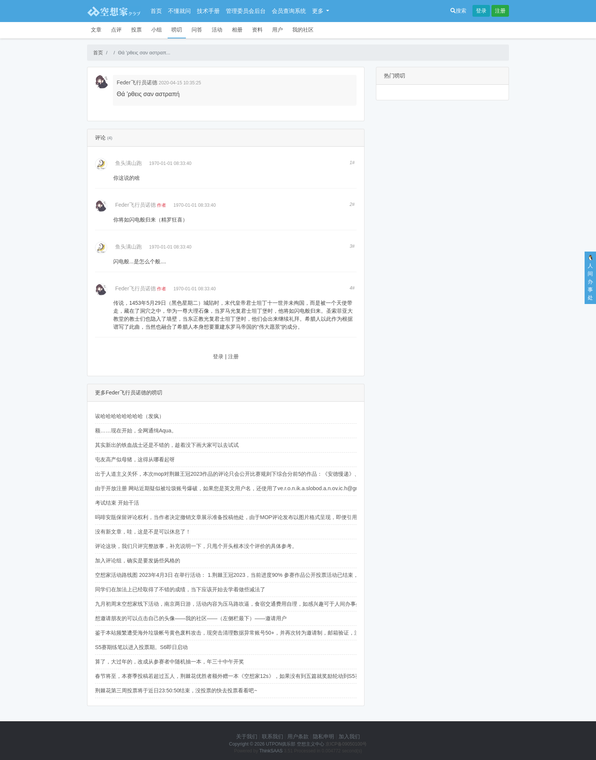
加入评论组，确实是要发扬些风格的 (137, 560)
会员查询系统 (289, 11)
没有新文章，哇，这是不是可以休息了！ (143, 532)
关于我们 (246, 736)
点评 (116, 30)
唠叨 (176, 30)
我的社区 (303, 30)
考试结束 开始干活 (117, 503)
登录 (481, 11)
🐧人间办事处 (590, 278)
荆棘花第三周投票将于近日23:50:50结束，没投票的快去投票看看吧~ (176, 690)
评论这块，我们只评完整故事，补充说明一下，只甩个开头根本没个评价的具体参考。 (196, 546)
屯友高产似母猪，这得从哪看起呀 (135, 459)
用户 (277, 30)
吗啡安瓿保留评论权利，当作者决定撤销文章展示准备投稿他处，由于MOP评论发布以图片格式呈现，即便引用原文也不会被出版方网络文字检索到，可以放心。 (284, 517)
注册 (500, 11)
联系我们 (272, 736)
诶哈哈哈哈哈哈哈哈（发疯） (129, 416)
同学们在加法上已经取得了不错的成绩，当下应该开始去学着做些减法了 (180, 589)
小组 (156, 30)
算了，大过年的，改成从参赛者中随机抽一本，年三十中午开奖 (169, 662)
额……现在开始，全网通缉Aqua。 (136, 431)
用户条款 (298, 736)
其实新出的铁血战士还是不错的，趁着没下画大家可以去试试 (167, 445)
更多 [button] (318, 11)
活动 (217, 30)
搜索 (458, 11)
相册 (237, 30)
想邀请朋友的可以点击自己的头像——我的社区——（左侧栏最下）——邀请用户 (191, 618)
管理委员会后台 (246, 11)
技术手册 (208, 11)
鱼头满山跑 (128, 163)
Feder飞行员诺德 (137, 82)
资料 (257, 30)
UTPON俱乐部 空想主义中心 (295, 744)
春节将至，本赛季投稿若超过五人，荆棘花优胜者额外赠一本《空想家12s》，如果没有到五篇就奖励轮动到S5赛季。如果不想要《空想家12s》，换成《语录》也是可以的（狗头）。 (309, 676)
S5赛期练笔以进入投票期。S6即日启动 (141, 647)
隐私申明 (323, 736)
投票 (136, 30)
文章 (96, 30)
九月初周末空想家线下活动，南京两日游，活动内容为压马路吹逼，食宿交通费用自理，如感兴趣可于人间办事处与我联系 (238, 604)
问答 (197, 30)
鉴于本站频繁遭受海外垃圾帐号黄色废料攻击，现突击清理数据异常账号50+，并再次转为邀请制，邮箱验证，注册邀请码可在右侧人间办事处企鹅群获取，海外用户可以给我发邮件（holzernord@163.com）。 (340, 633)
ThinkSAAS (270, 751)
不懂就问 (179, 11)
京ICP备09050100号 (346, 744)
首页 (156, 11)
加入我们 (349, 736)
